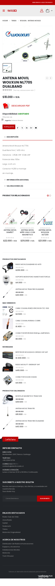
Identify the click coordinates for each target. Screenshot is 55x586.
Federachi (7, 526)
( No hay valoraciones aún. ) (24, 90)
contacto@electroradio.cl (13, 466)
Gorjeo (22, 128)
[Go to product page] (10, 216)
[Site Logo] (12, 11)
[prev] (47, 78)
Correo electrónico (36, 128)
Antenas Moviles (17, 120)
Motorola (6, 532)
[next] (50, 78)
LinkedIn (27, 128)
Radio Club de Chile (11, 517)
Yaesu (5, 529)
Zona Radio (7, 520)
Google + (31, 128)
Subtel (5, 523)
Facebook (18, 128)
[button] (4, 11)
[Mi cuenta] (42, 10)
